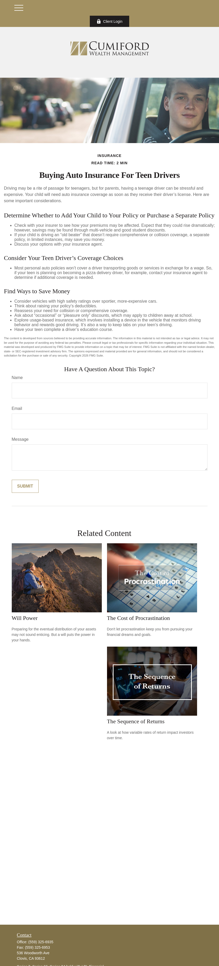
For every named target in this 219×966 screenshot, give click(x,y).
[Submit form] (25, 486)
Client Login (109, 21)
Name (17, 377)
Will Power (25, 618)
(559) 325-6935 (41, 942)
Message (20, 439)
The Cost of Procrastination (138, 618)
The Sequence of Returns (136, 721)
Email (17, 408)
